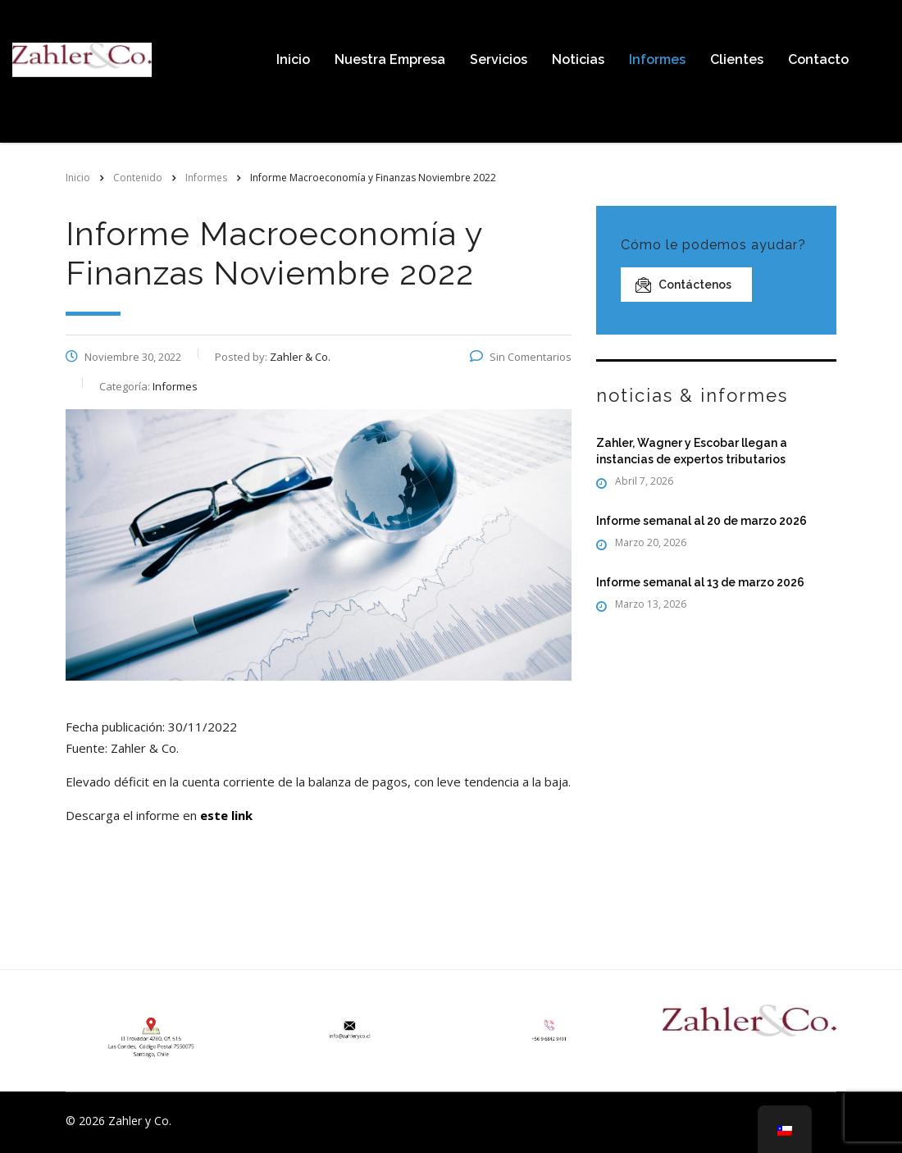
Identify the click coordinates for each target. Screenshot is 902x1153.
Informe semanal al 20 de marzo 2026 (701, 520)
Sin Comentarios (521, 356)
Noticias (578, 59)
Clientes (736, 59)
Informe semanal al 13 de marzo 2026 (700, 582)
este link (226, 815)
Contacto (818, 59)
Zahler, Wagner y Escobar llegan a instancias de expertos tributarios (691, 451)
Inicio (293, 59)
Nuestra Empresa (390, 59)
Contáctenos (683, 285)
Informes (657, 59)
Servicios (498, 59)
